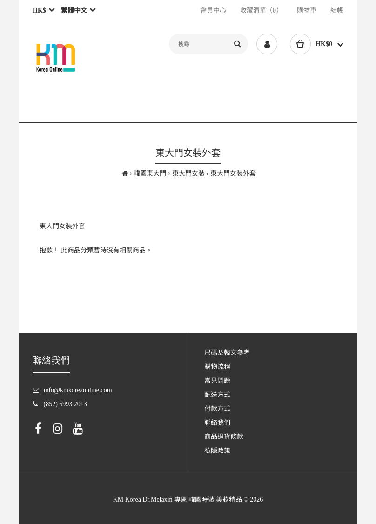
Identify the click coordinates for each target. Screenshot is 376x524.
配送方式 (217, 394)
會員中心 (213, 10)
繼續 (315, 274)
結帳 (336, 10)
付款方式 (217, 408)
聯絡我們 (217, 422)
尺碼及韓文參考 (227, 352)
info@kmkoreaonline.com (78, 390)
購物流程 (217, 366)
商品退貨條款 (223, 436)
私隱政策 (217, 450)
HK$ (39, 10)
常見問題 (217, 380)
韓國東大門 (150, 173)
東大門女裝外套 (233, 173)
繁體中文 (74, 10)
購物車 (306, 10)
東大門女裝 (188, 173)
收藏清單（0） (261, 10)
